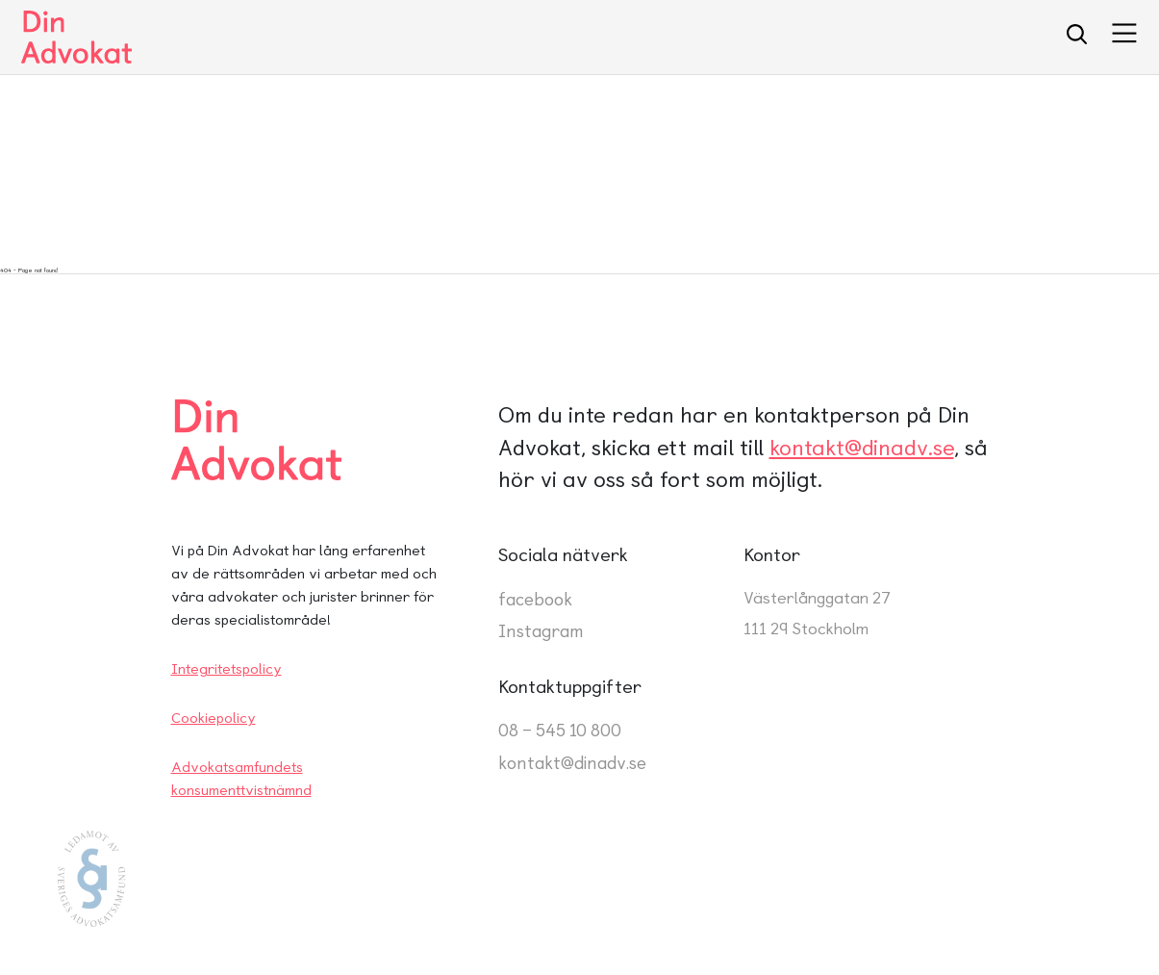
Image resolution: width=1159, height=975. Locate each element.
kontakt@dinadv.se (861, 447)
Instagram (541, 631)
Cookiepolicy (213, 718)
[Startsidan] (76, 37)
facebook (535, 599)
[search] (1077, 37)
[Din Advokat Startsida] (301, 439)
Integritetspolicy (226, 669)
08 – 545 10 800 (559, 730)
